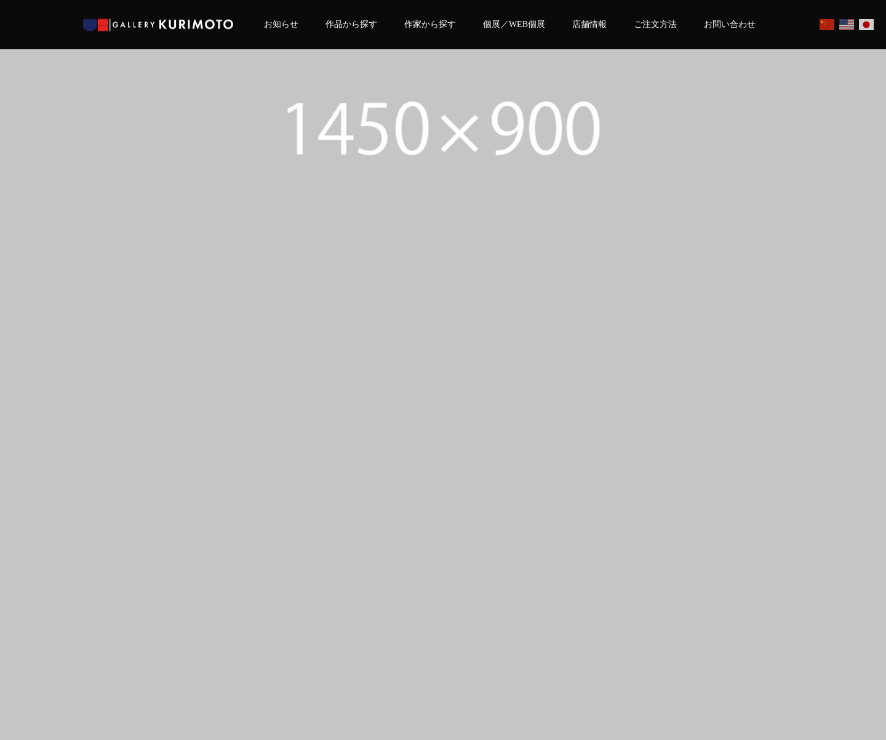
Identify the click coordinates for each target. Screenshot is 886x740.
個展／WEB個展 (514, 24)
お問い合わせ (730, 24)
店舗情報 (589, 24)
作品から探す (351, 24)
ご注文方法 (655, 24)
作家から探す (430, 24)
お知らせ (281, 24)
